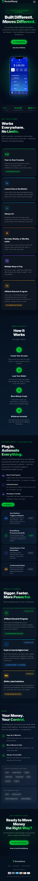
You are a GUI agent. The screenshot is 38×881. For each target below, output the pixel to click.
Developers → (8, 504)
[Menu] (34, 1)
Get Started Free (19, 42)
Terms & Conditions (19, 869)
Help (9, 866)
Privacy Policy (25, 866)
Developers (16, 866)
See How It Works (19, 48)
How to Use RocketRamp (19, 848)
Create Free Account (19, 842)
